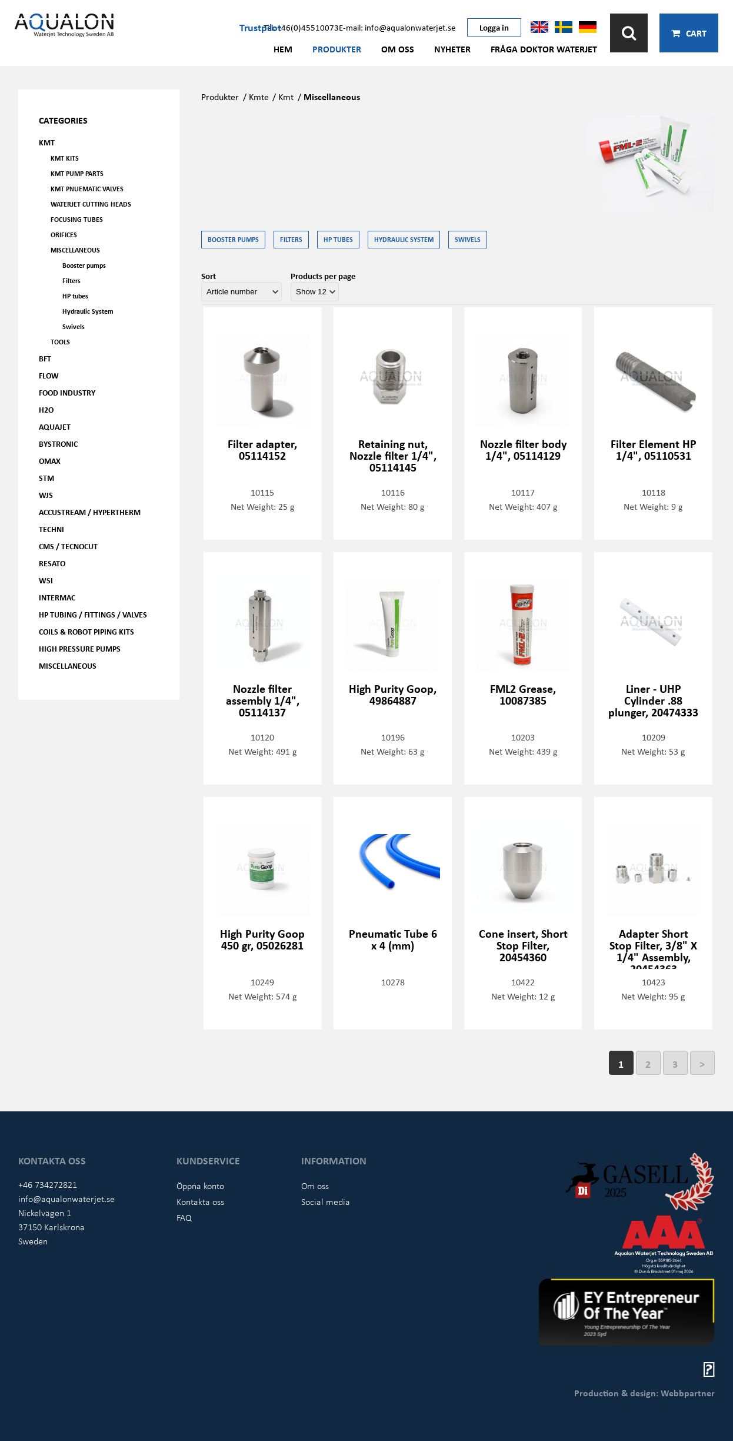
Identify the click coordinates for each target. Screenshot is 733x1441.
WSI (46, 580)
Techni (51, 528)
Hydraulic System (88, 311)
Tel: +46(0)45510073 (301, 27)
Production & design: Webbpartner (644, 1392)
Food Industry (67, 392)
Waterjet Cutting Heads (91, 204)
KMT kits (65, 158)
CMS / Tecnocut (68, 546)
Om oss (397, 48)
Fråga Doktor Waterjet (544, 48)
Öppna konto (200, 1185)
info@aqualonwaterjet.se (66, 1198)
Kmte (259, 96)
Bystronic (58, 443)
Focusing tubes (77, 219)
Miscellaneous (75, 249)
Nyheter (452, 48)
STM (46, 477)
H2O (46, 409)
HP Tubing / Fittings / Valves (93, 614)
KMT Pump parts (77, 173)
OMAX (50, 460)
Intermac (57, 597)
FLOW (49, 375)
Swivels (73, 326)
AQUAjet (55, 426)
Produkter (336, 48)
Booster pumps (84, 265)
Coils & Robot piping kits (86, 631)
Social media (325, 1201)
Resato (52, 563)
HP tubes (75, 295)
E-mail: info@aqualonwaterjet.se (397, 27)
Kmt (286, 96)
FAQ (184, 1217)
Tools (60, 341)
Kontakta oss (200, 1201)
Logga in (494, 27)
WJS (46, 494)
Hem (283, 48)
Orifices (64, 234)
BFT (45, 358)
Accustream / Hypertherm (90, 511)
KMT (47, 142)
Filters (71, 280)
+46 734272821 (47, 1184)
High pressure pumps (80, 648)
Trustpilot (260, 27)
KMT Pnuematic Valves (87, 188)
